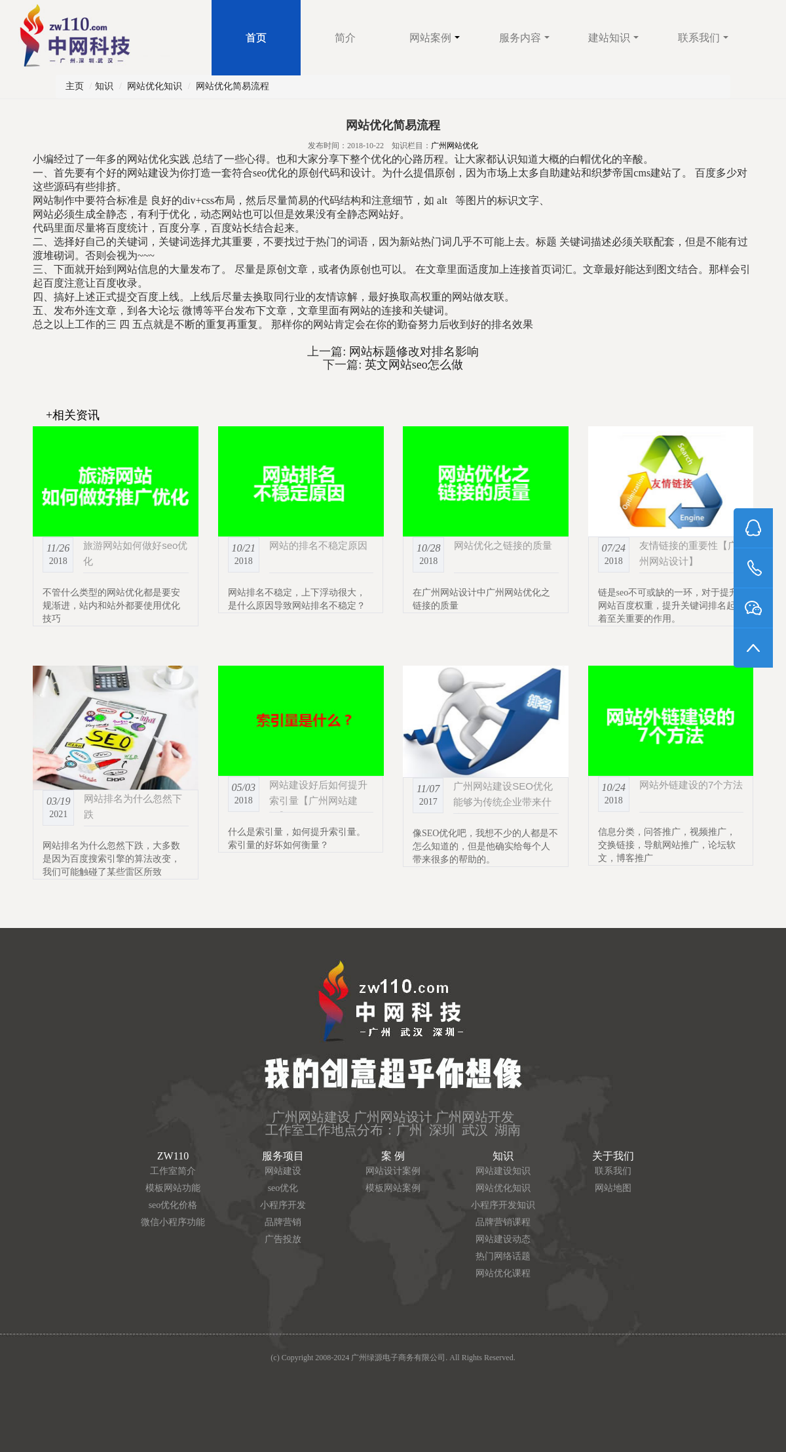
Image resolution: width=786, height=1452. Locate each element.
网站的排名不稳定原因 (318, 545)
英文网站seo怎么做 (412, 364)
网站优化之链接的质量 (503, 545)
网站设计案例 (393, 1171)
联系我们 (703, 37)
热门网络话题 (503, 1256)
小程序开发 (283, 1205)
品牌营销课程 (503, 1222)
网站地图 (613, 1188)
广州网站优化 (454, 145)
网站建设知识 (503, 1171)
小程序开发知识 (503, 1205)
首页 (256, 37)
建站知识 (613, 37)
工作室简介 (173, 1171)
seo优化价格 (173, 1205)
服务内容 (524, 37)
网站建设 (283, 1171)
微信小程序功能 (173, 1222)
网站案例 (434, 37)
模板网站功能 (172, 1188)
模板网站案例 (393, 1188)
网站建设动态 (503, 1239)
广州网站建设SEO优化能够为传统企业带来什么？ (503, 801)
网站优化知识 (154, 86)
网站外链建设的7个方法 (691, 784)
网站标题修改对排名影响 (412, 351)
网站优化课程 (503, 1273)
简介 (345, 37)
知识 (104, 86)
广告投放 (283, 1239)
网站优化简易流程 (232, 86)
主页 (75, 86)
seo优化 (283, 1188)
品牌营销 (283, 1222)
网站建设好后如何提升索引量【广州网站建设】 (318, 800)
